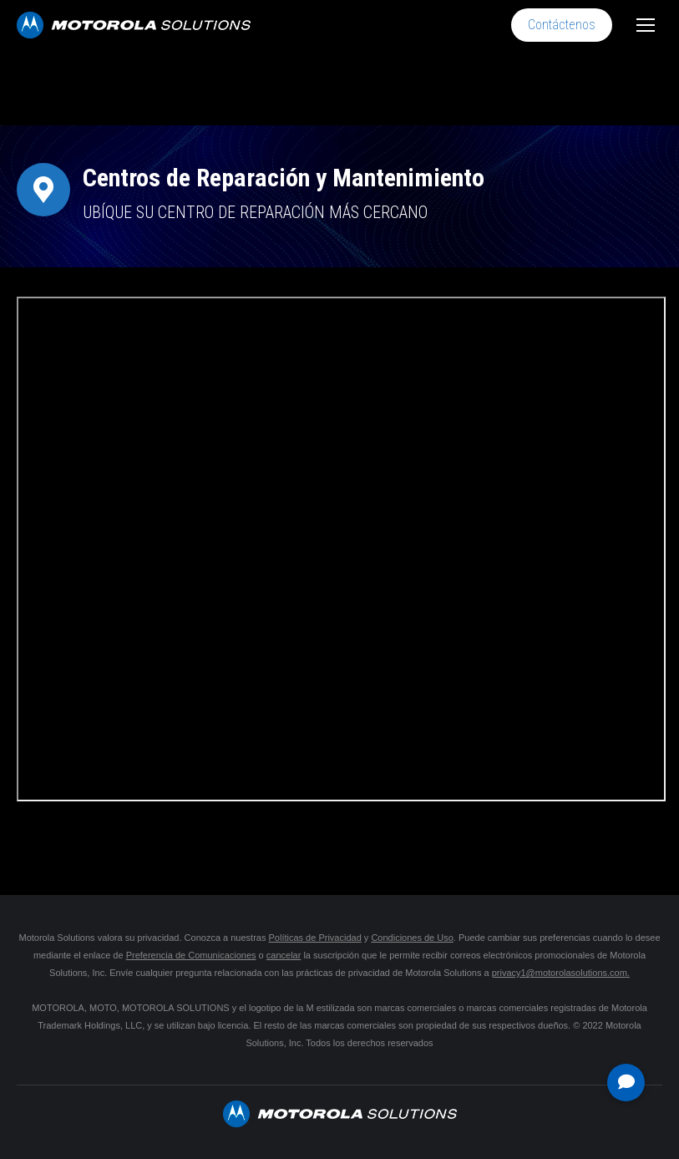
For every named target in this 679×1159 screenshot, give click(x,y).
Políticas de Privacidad (314, 938)
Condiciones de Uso (412, 938)
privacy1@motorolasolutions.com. (561, 973)
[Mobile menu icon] (645, 25)
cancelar (283, 955)
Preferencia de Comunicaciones (191, 955)
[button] (626, 1082)
